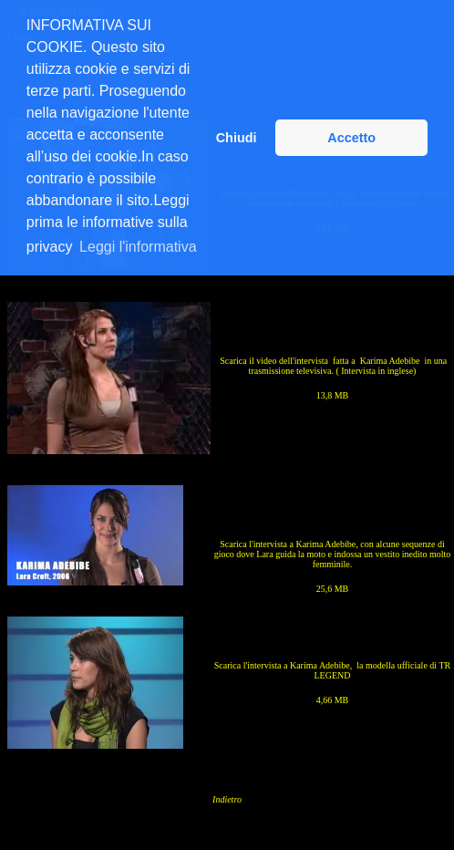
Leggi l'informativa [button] (137, 246)
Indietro (227, 799)
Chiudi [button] (236, 137)
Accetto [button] (351, 137)
